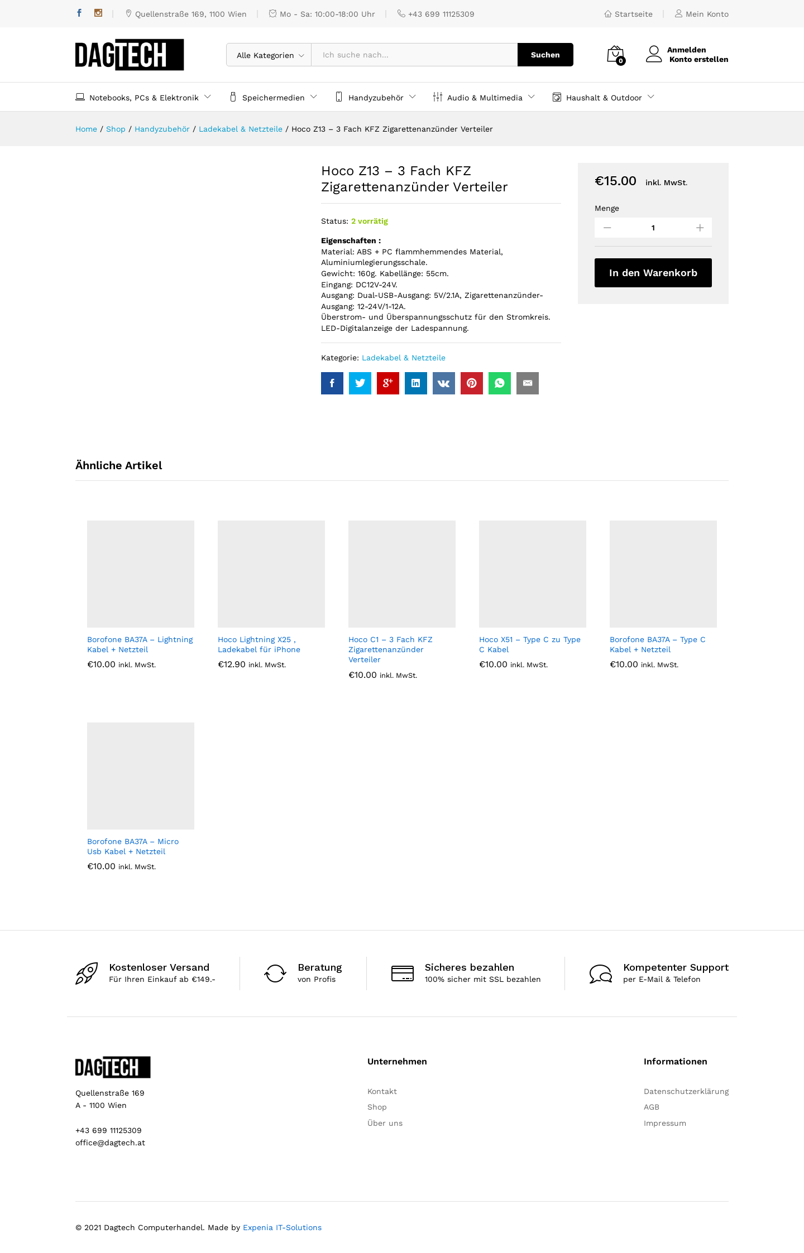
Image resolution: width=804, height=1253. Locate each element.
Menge (607, 208)
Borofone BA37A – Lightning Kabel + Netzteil (140, 644)
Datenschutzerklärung (686, 1091)
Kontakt (382, 1091)
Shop (377, 1106)
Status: (334, 220)
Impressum (665, 1123)
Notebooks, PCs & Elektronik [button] (137, 97)
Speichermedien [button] (266, 97)
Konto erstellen (699, 59)
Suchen (545, 54)
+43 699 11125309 (436, 13)
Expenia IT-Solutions (282, 1227)
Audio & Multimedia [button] (478, 97)
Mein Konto (702, 13)
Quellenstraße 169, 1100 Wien (186, 13)
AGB (651, 1106)
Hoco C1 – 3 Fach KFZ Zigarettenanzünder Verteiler (390, 649)
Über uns (385, 1123)
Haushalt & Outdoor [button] (597, 97)
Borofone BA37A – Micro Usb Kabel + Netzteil (133, 846)
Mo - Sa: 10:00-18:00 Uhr (322, 13)
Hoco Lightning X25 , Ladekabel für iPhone (259, 644)
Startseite (628, 13)
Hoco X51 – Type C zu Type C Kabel (530, 644)
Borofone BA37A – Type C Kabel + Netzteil (658, 644)
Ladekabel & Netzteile (404, 357)
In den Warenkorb (653, 272)
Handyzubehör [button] (369, 97)
